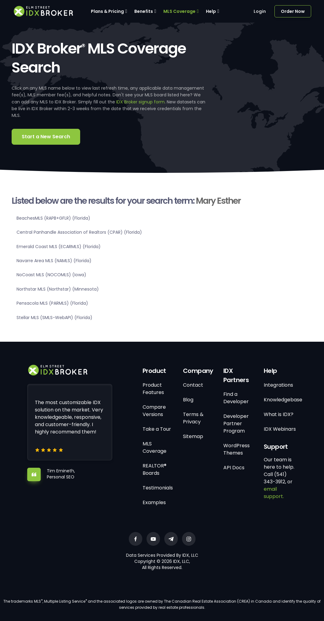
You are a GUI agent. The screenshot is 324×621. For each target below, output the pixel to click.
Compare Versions (154, 410)
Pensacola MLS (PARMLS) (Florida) (52, 303)
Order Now (293, 11)
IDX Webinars (280, 429)
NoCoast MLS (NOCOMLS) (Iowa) (51, 275)
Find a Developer (236, 398)
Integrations (278, 385)
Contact (193, 385)
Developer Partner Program (236, 423)
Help (211, 11)
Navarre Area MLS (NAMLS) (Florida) (54, 261)
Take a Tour (157, 429)
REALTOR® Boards (154, 469)
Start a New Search (46, 136)
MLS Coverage (179, 11)
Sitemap (193, 436)
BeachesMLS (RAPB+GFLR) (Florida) (53, 218)
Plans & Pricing (107, 11)
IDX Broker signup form (140, 102)
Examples (154, 502)
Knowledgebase (283, 399)
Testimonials (158, 487)
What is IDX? (278, 414)
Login (260, 11)
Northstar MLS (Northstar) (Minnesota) (58, 289)
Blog (188, 399)
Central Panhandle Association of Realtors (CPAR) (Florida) (79, 232)
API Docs (233, 467)
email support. (274, 492)
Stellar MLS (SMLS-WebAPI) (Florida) (54, 317)
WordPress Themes (236, 449)
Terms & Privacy (193, 418)
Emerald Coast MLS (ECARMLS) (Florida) (59, 247)
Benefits (143, 11)
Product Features (153, 388)
